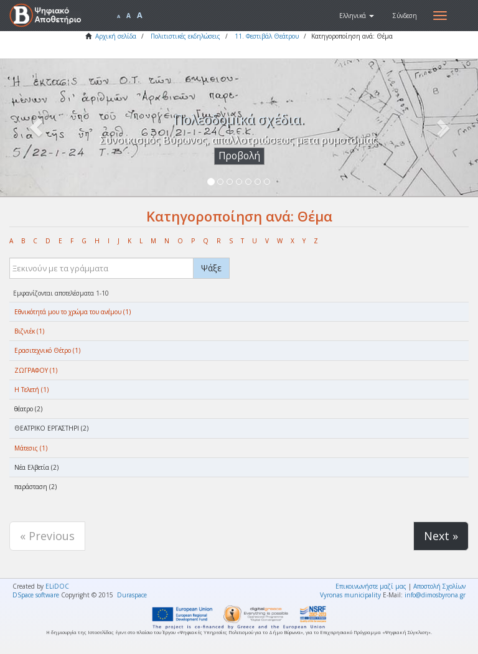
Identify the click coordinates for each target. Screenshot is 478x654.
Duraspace (132, 595)
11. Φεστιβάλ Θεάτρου (267, 36)
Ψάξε (211, 268)
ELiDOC (57, 586)
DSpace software (35, 595)
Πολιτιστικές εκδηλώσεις (185, 36)
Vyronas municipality (350, 595)
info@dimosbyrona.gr (435, 595)
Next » (441, 535)
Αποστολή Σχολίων (439, 586)
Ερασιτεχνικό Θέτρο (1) (47, 350)
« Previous (47, 535)
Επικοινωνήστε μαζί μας (370, 586)
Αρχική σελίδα (115, 36)
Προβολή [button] (239, 155)
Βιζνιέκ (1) (29, 331)
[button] (356, 15)
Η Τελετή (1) (31, 389)
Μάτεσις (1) (30, 448)
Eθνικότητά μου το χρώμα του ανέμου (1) (72, 311)
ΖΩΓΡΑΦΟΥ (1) (35, 370)
